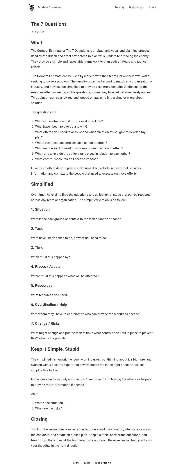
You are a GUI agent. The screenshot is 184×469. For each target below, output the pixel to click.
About (152, 7)
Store (87, 462)
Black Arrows (103, 462)
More (76, 462)
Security (119, 7)
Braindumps (136, 7)
